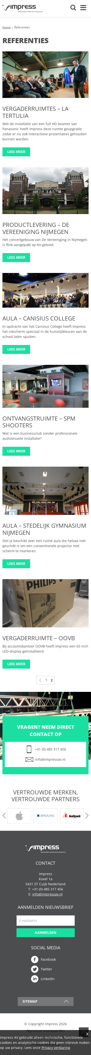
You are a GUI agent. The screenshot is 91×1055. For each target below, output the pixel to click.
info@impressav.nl (50, 759)
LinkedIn (48, 978)
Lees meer (16, 151)
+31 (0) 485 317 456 (50, 749)
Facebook (48, 959)
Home (6, 27)
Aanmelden (45, 932)
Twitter (46, 969)
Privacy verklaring (55, 1047)
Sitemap (30, 1001)
